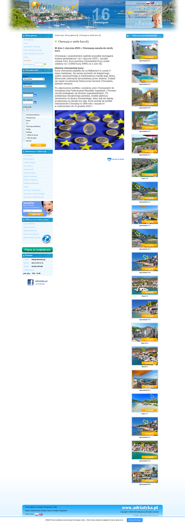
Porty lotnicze (28, 166)
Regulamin (63, 510)
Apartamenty (35, 510)
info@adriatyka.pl (141, 12)
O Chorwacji (27, 156)
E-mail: (34, 259)
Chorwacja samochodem (31, 190)
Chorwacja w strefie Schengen (34, 194)
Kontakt (55, 510)
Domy (49, 510)
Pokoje (43, 510)
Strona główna (28, 40)
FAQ (55, 507)
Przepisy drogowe (29, 173)
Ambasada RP (28, 169)
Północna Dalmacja (30, 176)
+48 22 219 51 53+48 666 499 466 (140, 16)
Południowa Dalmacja (31, 183)
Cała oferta (27, 60)
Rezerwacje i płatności (31, 234)
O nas (25, 43)
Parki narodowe (28, 159)
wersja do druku (115, 159)
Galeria (25, 57)
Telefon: (33, 263)
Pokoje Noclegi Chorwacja (32, 50)
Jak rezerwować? (29, 227)
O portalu (40, 507)
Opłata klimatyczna (30, 231)
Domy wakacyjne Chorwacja (33, 54)
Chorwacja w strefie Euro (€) (33, 197)
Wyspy (25, 187)
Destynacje (48, 507)
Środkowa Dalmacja (30, 180)
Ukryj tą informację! (134, 520)
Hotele (27, 510)
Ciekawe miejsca (29, 162)
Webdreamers (153, 515)
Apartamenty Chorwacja (31, 47)
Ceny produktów (29, 224)
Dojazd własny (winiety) (32, 238)
